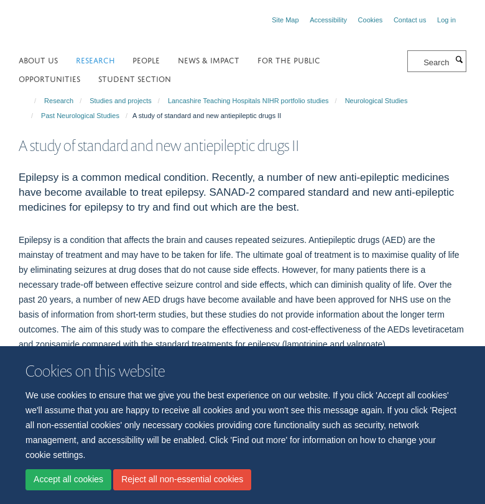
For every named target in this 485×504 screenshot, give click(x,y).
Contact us (410, 20)
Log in (446, 20)
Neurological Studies (376, 100)
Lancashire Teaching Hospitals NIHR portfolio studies (248, 100)
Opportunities (49, 78)
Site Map (285, 20)
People (146, 59)
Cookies (370, 20)
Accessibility (328, 20)
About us (38, 59)
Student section (134, 78)
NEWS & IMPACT (208, 59)
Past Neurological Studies (80, 115)
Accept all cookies (68, 479)
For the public (288, 59)
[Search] (459, 60)
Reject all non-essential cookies (182, 479)
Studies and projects (121, 100)
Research (95, 59)
